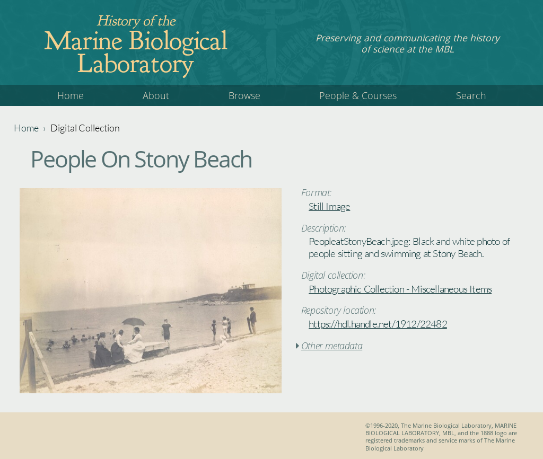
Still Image (329, 206)
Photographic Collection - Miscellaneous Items (400, 289)
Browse (244, 95)
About (156, 95)
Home (70, 95)
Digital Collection (85, 128)
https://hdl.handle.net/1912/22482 (378, 323)
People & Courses (358, 95)
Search (471, 95)
